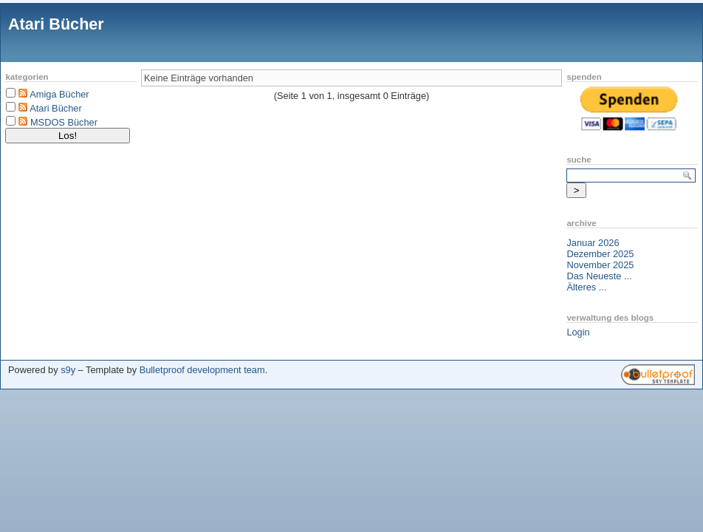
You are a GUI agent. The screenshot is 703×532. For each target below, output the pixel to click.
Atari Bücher (56, 24)
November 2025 (600, 264)
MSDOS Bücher (63, 122)
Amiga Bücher (59, 94)
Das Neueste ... (598, 276)
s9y (68, 369)
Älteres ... (586, 287)
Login (577, 332)
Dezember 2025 (600, 253)
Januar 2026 (592, 242)
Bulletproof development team (202, 369)
